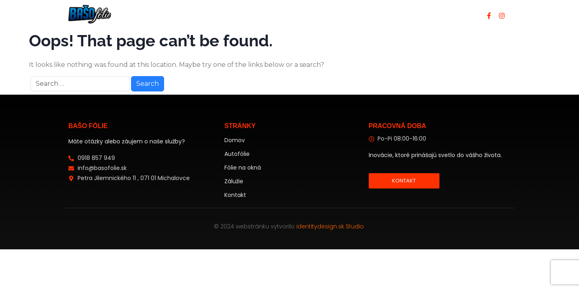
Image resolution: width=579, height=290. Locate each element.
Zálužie (233, 181)
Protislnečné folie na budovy (335, 15)
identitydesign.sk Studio (330, 226)
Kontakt (412, 15)
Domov (213, 15)
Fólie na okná (242, 168)
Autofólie (255, 15)
